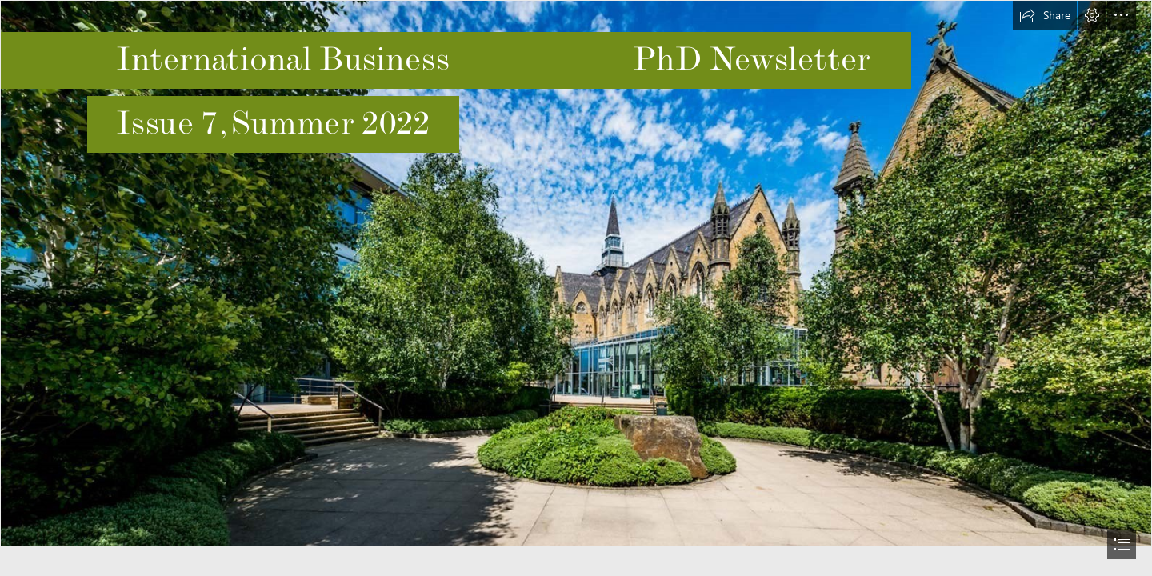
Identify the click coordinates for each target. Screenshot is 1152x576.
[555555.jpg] (576, 273)
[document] (576, 288)
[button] (1045, 15)
